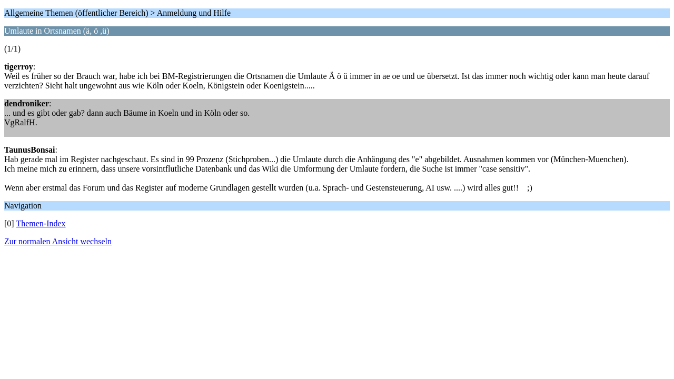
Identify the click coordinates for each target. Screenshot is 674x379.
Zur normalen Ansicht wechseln (58, 241)
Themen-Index (40, 223)
